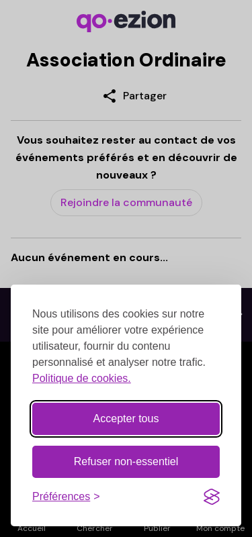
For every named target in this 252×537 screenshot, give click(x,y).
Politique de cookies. (81, 378)
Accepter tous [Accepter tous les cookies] (126, 418)
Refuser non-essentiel (126, 461)
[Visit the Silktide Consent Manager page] (212, 497)
